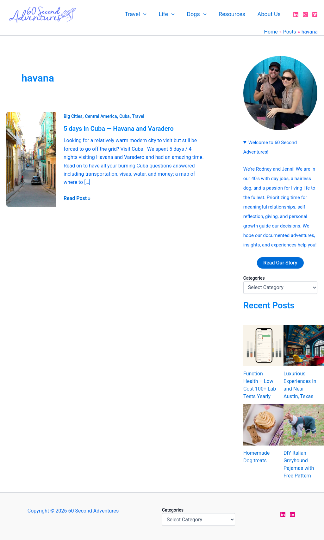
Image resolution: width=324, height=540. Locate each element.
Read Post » (77, 197)
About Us (269, 14)
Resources (233, 14)
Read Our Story (280, 263)
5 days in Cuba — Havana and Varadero (119, 128)
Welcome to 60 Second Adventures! (270, 147)
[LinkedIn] (296, 14)
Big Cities (73, 116)
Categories (254, 278)
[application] (146, 14)
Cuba (124, 116)
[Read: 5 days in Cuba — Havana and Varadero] (31, 159)
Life (169, 14)
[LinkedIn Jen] (283, 514)
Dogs (198, 14)
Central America (101, 116)
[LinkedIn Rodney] (292, 514)
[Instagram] (305, 14)
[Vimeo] (315, 14)
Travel (139, 14)
